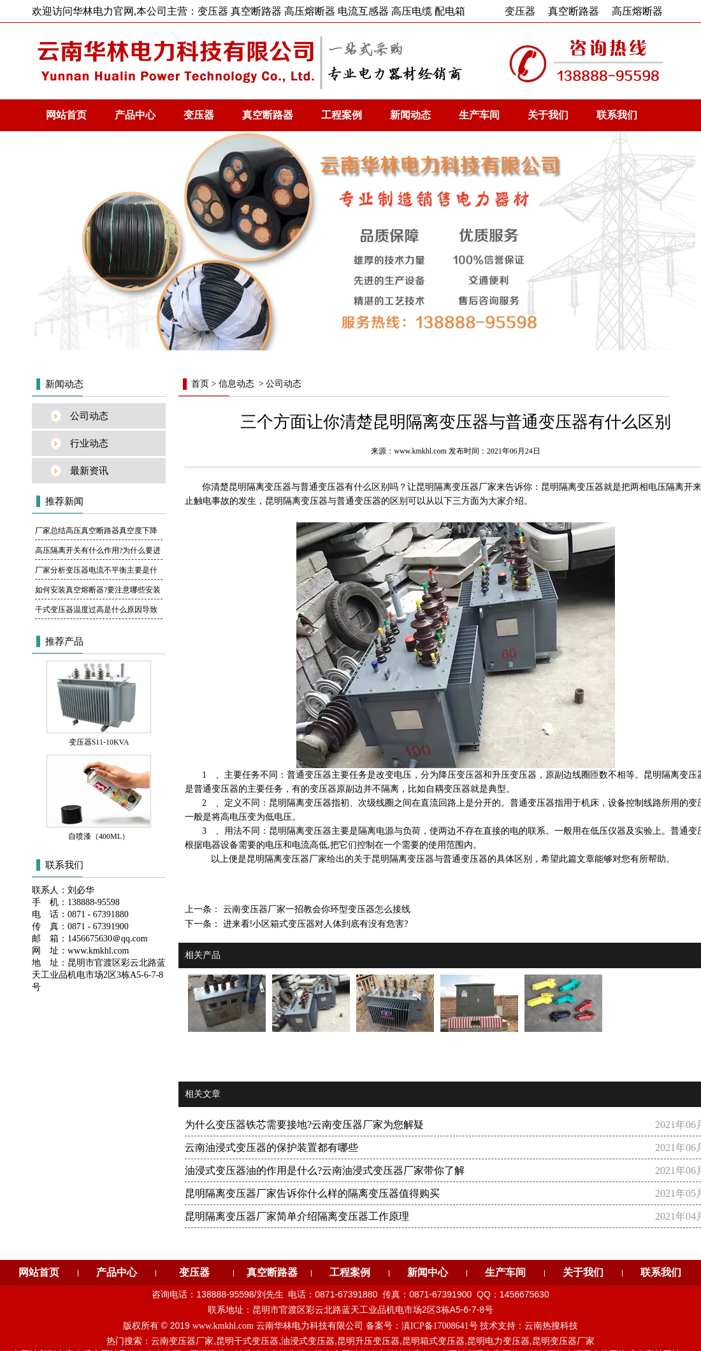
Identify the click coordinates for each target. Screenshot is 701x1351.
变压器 (520, 11)
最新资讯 (89, 471)
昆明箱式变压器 (433, 1341)
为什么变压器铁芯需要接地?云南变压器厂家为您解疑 (304, 1124)
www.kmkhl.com (420, 451)
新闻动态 (410, 115)
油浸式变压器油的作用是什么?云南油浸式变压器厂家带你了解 (325, 1170)
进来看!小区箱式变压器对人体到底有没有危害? (314, 924)
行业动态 (89, 443)
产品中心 (135, 115)
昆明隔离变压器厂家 (287, 859)
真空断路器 (573, 11)
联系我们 (616, 115)
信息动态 (236, 384)
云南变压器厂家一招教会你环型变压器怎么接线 (315, 909)
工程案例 (341, 115)
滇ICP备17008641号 (439, 1326)
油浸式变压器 (308, 1341)
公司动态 (89, 416)
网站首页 (66, 115)
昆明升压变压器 (368, 1341)
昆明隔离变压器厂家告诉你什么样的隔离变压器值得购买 (312, 1193)
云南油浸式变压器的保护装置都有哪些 (271, 1147)
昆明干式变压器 (247, 1341)
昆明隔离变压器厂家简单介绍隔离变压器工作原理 (297, 1216)
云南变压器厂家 (182, 1341)
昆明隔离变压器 (260, 487)
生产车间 (479, 115)
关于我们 (548, 115)
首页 (200, 384)
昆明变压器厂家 (563, 1341)
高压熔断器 (637, 11)
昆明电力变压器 (498, 1341)
